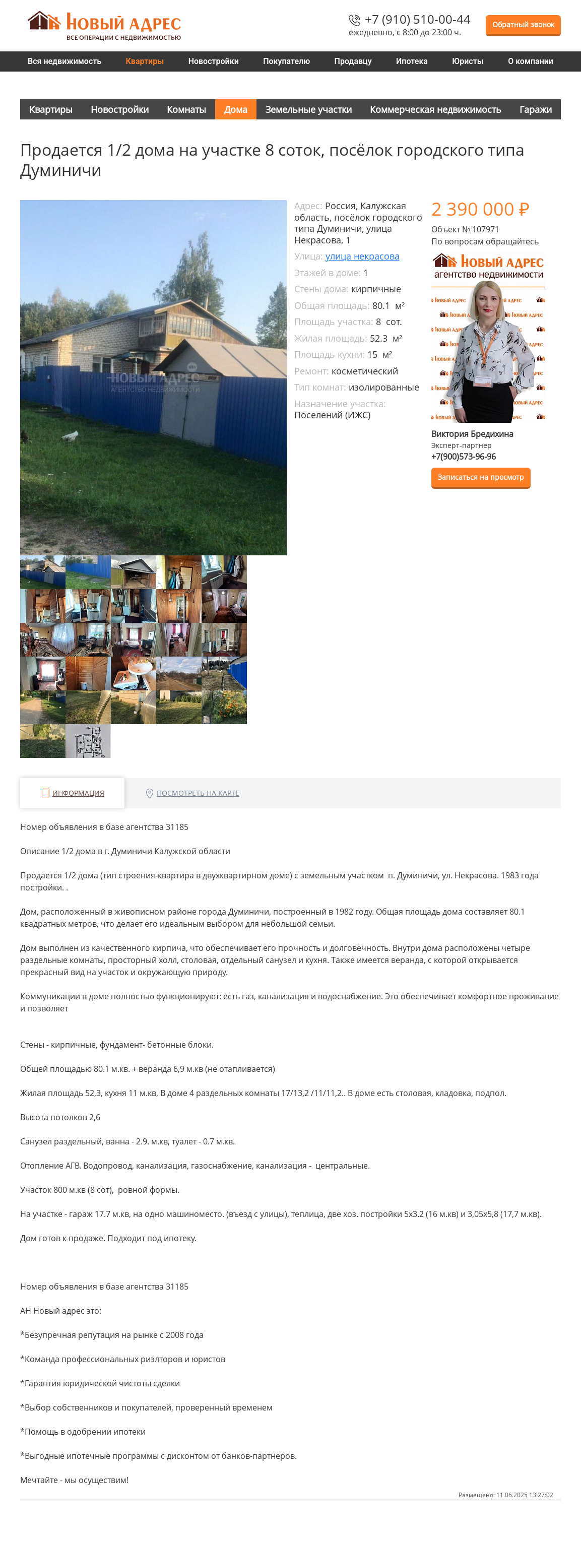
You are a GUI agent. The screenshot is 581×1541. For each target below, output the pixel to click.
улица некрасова (363, 256)
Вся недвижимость (64, 61)
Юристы (468, 61)
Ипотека (412, 61)
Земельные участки (309, 109)
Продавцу (353, 61)
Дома (235, 109)
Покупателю (286, 61)
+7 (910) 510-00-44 (418, 19)
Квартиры (145, 61)
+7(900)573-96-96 (463, 456)
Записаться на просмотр (481, 477)
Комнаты (186, 109)
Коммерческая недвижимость (435, 109)
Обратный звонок (523, 24)
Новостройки (213, 61)
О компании (530, 61)
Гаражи (536, 109)
